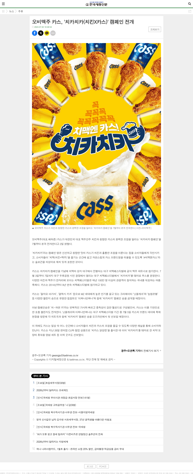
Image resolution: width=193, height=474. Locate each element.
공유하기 (190, 11)
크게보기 (154, 29)
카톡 (47, 33)
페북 (34, 33)
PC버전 (102, 466)
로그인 (90, 466)
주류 (20, 11)
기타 (53, 33)
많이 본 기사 (40, 376)
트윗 (40, 33)
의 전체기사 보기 (140, 351)
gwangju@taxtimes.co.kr (65, 355)
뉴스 (11, 11)
